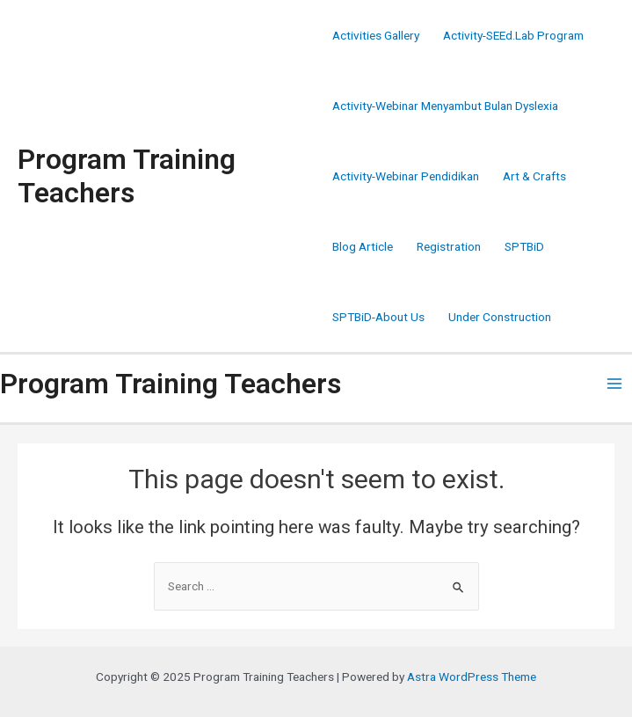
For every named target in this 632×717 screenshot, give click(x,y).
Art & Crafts (534, 176)
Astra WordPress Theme (471, 676)
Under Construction (499, 317)
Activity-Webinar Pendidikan (405, 176)
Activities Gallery (375, 35)
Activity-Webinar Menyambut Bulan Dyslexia (445, 106)
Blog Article (362, 246)
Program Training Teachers (127, 176)
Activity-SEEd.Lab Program (513, 35)
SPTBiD (524, 246)
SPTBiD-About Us (378, 317)
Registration (449, 246)
